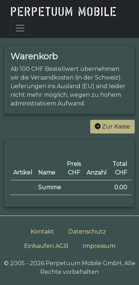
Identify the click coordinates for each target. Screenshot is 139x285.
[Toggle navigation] (20, 28)
